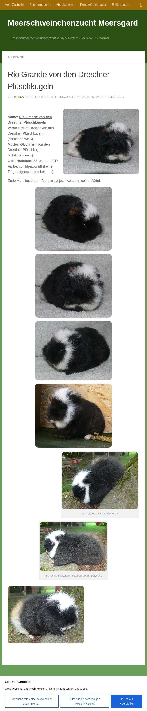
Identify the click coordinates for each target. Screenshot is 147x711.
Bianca (19, 96)
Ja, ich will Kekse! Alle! (127, 701)
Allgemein (17, 57)
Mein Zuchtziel (14, 4)
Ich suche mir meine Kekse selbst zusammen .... (32, 701)
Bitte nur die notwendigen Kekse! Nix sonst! (85, 701)
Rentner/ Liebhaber (93, 4)
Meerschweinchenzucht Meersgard (73, 22)
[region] (73, 693)
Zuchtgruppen (39, 4)
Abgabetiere (64, 4)
